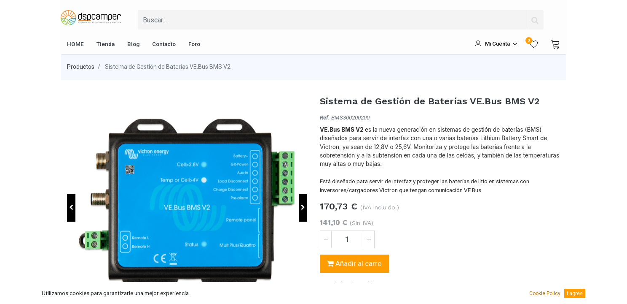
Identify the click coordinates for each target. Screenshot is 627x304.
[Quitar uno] (325, 239)
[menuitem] (75, 44)
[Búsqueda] (535, 20)
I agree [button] (575, 293)
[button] (71, 208)
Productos (80, 66)
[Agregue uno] (368, 239)
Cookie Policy (544, 293)
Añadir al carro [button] (354, 263)
